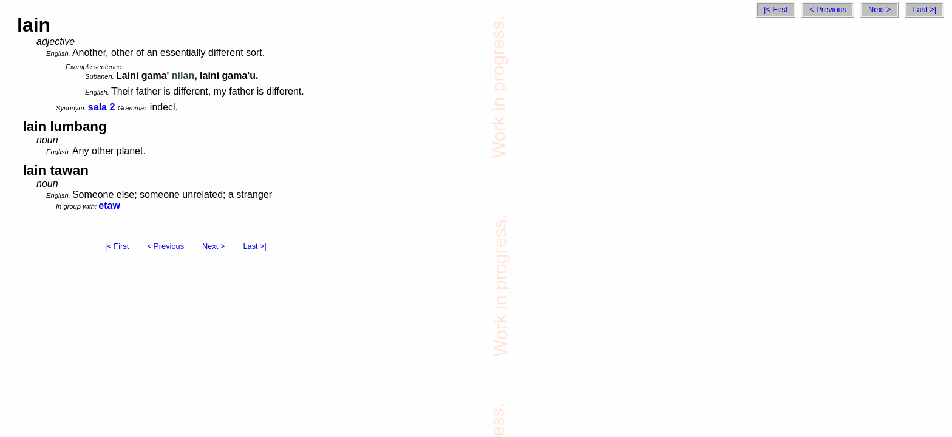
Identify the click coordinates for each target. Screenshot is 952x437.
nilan (183, 75)
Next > (879, 9)
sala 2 (101, 107)
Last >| (924, 9)
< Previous (827, 9)
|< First (775, 9)
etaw (109, 205)
